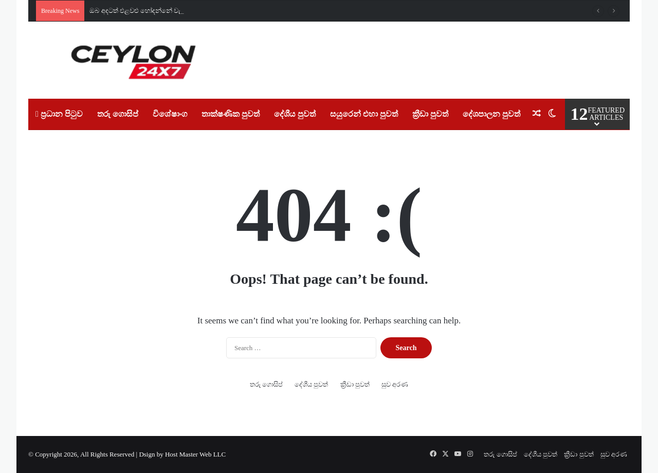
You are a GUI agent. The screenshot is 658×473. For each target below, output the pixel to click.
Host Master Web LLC (195, 454)
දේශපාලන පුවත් (491, 114)
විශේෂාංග (170, 114)
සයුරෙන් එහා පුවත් (364, 114)
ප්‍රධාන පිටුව (59, 114)
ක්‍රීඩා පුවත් (430, 114)
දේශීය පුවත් (295, 114)
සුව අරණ (394, 384)
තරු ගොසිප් (117, 114)
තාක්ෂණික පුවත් (231, 114)
